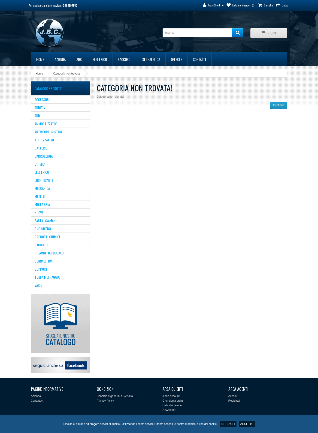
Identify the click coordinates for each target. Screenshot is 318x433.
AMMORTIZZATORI (46, 123)
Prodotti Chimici (47, 236)
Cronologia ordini (173, 400)
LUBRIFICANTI (44, 180)
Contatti (199, 59)
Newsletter (169, 410)
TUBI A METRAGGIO (47, 277)
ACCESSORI (42, 99)
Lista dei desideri (173, 405)
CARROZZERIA (44, 155)
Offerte (176, 59)
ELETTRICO (100, 59)
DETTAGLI (228, 424)
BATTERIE (41, 147)
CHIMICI (40, 164)
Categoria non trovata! (67, 73)
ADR (79, 59)
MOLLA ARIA (42, 204)
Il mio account (171, 396)
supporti (41, 269)
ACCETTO (247, 424)
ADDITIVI (40, 107)
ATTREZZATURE (45, 139)
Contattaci (37, 400)
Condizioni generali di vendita (115, 396)
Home (40, 59)
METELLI (40, 196)
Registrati (234, 400)
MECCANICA (42, 188)
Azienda (60, 59)
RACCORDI (124, 59)
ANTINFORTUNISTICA (48, 131)
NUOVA (39, 212)
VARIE (38, 285)
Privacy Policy (105, 400)
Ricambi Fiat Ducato (49, 252)
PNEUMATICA (43, 228)
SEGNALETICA (151, 59)
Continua (278, 105)
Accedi (232, 396)
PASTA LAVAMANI (45, 220)
